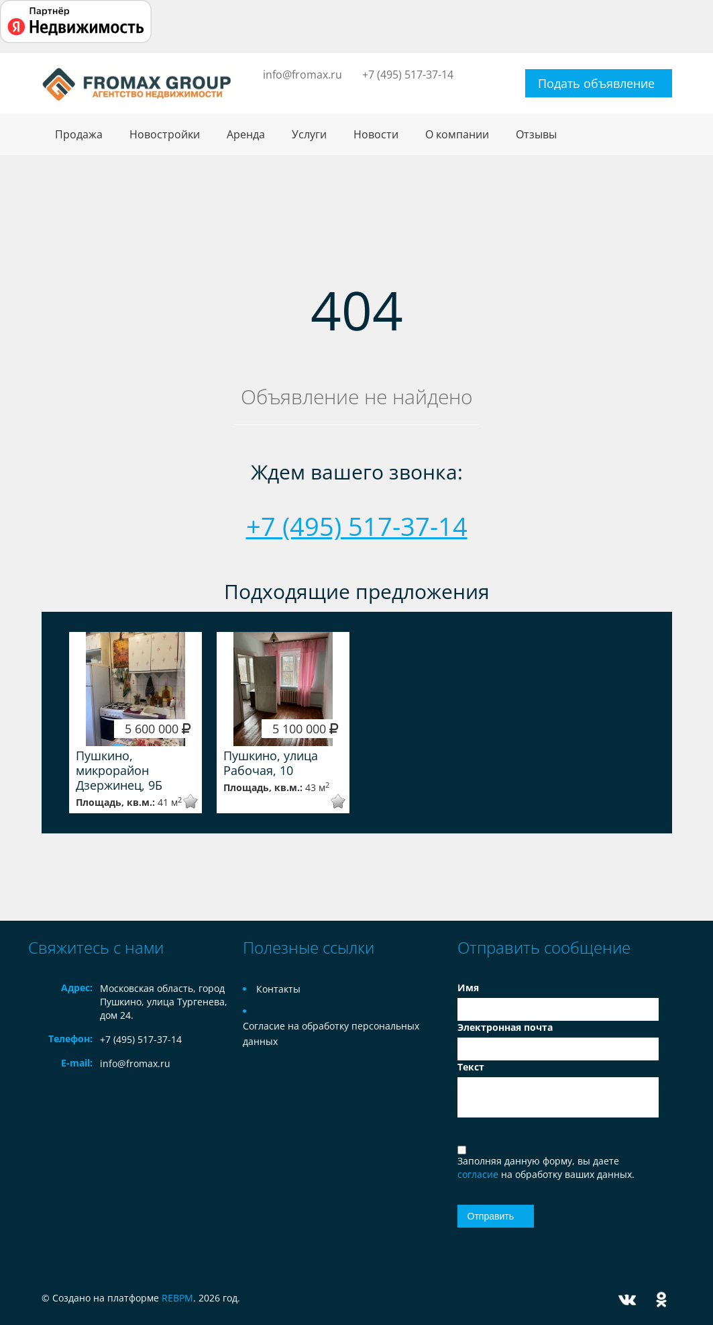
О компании (457, 134)
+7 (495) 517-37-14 (407, 74)
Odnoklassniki (661, 1299)
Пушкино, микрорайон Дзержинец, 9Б (119, 770)
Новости (375, 134)
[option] (135, 722)
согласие (479, 1174)
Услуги (309, 134)
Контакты (278, 989)
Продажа (79, 134)
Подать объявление (596, 83)
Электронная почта (505, 1027)
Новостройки (164, 134)
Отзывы (536, 134)
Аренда (246, 134)
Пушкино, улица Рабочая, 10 (270, 762)
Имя (468, 987)
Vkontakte (627, 1299)
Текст (470, 1066)
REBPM (177, 1297)
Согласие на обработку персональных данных (331, 1033)
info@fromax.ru (302, 74)
